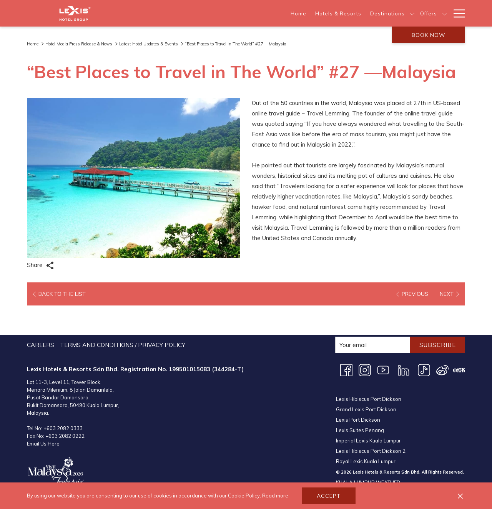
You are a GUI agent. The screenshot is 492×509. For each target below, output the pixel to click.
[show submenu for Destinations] (307, 13)
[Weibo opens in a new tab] (442, 340)
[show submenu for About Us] (379, 13)
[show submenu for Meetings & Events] (444, 13)
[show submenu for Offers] (339, 13)
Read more (275, 495)
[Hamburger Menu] (456, 13)
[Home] (193, 13)
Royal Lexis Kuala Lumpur (366, 423)
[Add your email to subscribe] (372, 315)
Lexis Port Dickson (358, 381)
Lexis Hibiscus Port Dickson (368, 360)
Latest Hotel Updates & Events (148, 44)
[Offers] (323, 13)
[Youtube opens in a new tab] (383, 340)
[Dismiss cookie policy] (460, 495)
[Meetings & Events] (411, 13)
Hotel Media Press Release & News (78, 44)
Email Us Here (43, 414)
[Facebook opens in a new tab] (346, 340)
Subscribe (437, 315)
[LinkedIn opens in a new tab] (404, 340)
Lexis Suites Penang (360, 392)
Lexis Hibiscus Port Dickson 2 (371, 412)
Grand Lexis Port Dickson (366, 371)
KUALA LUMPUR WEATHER (400, 468)
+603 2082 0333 (63, 399)
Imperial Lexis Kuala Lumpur (368, 402)
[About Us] (359, 13)
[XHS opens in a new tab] (459, 340)
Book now (428, 35)
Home (32, 44)
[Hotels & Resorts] (233, 13)
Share (40, 265)
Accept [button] (329, 495)
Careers (40, 315)
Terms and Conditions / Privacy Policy (122, 315)
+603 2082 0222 (65, 406)
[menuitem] (41, 315)
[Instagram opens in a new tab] (365, 340)
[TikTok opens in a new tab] (424, 340)
